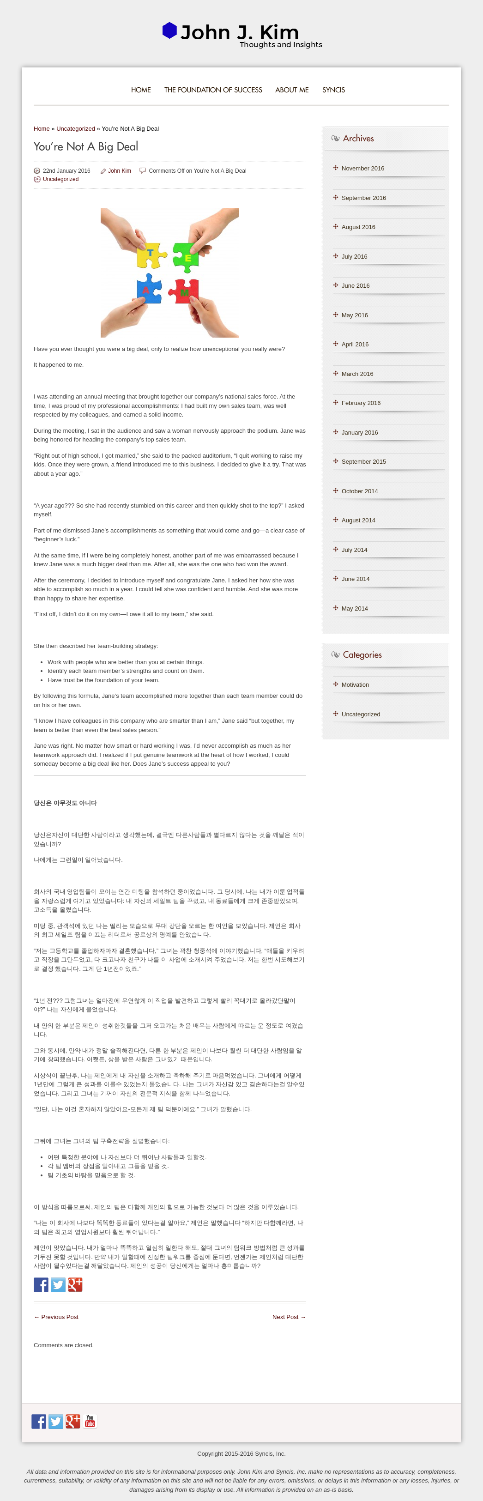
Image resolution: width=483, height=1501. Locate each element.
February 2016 (361, 402)
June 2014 (356, 578)
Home (42, 128)
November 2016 (363, 168)
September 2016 (364, 197)
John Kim (119, 171)
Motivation (355, 684)
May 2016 (355, 315)
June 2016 (356, 285)
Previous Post (56, 1316)
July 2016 (355, 256)
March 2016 (358, 373)
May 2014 (355, 608)
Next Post (289, 1316)
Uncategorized (75, 128)
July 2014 (355, 549)
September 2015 (364, 461)
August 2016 (358, 227)
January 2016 (360, 432)
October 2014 (360, 491)
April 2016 (355, 344)
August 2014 (358, 520)
